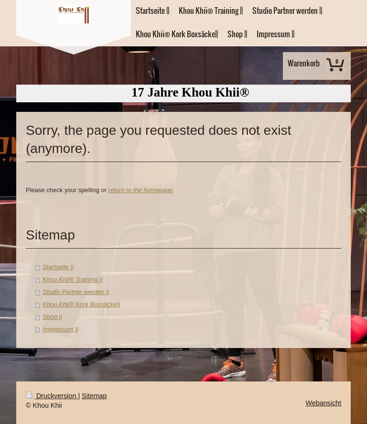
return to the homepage (140, 190)
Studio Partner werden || (76, 291)
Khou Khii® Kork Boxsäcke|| (81, 304)
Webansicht (323, 403)
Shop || (52, 316)
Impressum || (60, 329)
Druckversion (52, 396)
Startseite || (58, 267)
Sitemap (94, 396)
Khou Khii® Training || (72, 279)
